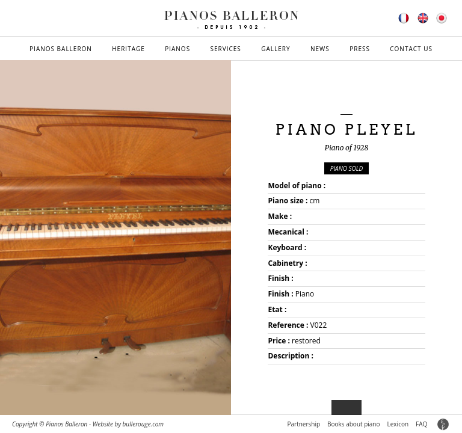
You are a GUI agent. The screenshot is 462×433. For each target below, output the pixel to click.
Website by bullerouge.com (128, 424)
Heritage (128, 49)
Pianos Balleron (60, 49)
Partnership (303, 424)
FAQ (421, 424)
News (320, 49)
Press (360, 49)
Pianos (177, 49)
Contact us (411, 49)
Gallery (275, 49)
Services (226, 49)
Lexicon (398, 424)
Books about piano (353, 424)
